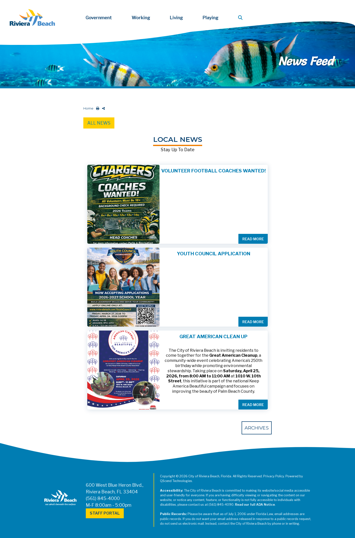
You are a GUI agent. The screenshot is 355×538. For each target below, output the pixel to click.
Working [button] (141, 17)
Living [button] (176, 17)
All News (98, 123)
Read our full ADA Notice (255, 504)
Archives (257, 428)
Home (88, 108)
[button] (241, 17)
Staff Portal (105, 513)
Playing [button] (210, 17)
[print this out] (96, 108)
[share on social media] (102, 108)
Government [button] (99, 17)
